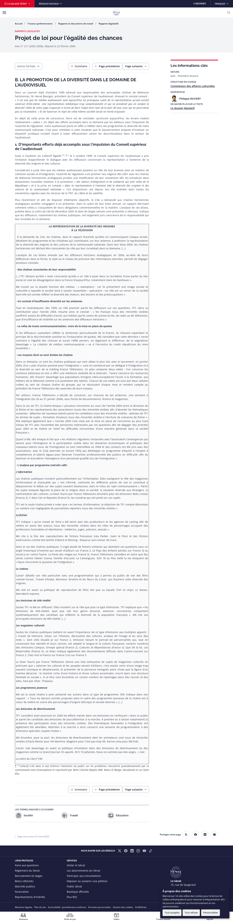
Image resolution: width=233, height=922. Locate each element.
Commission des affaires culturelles (193, 86)
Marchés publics (25, 886)
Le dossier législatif (183, 108)
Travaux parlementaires (40, 23)
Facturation (22, 891)
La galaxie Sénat (15, 3)
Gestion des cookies (123, 907)
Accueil (18, 23)
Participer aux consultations (84, 876)
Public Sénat (74, 886)
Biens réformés (24, 881)
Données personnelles (99, 907)
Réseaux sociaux (49, 3)
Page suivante (136, 66)
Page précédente (107, 66)
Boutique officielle (78, 891)
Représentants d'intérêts (30, 897)
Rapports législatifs (109, 23)
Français (224, 2)
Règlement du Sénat (27, 870)
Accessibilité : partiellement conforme (67, 907)
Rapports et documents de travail (76, 23)
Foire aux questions (27, 865)
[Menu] (4, 12)
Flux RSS (72, 897)
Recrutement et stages (28, 876)
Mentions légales (23, 907)
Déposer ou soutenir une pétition (87, 881)
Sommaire (79, 66)
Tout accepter (172, 912)
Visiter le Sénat (76, 865)
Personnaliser (210, 912)
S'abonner (199, 3)
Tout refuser (191, 912)
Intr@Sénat (140, 907)
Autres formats (26, 66)
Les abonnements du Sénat (83, 870)
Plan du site (40, 907)
